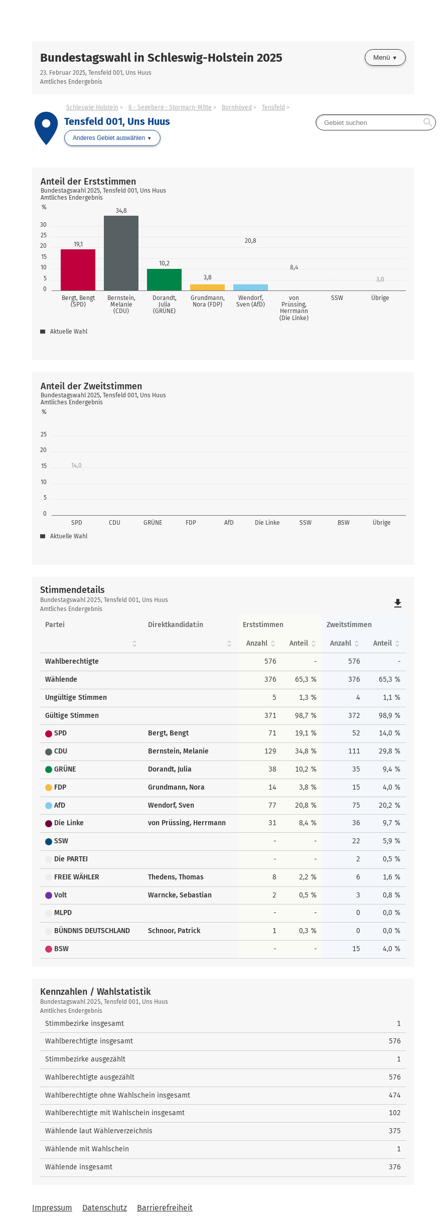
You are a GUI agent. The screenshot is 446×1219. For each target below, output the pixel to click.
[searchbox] (376, 122)
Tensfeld (273, 107)
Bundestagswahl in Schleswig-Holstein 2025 (161, 58)
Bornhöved (237, 107)
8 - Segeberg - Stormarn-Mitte (170, 107)
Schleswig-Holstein (92, 107)
